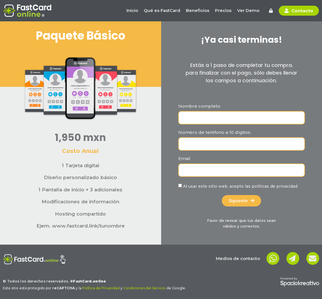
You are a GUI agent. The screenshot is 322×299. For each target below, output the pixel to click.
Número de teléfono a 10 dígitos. (214, 132)
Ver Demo (248, 10)
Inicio (132, 10)
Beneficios (197, 10)
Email (184, 158)
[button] (271, 10)
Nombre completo (199, 106)
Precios (223, 10)
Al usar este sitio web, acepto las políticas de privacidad (240, 186)
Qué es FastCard (162, 10)
